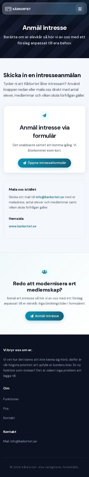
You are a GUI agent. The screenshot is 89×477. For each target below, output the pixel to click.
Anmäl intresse (44, 316)
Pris (6, 409)
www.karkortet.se (22, 227)
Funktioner (11, 399)
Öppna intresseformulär (44, 163)
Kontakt (9, 418)
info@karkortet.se (50, 197)
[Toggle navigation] (80, 9)
